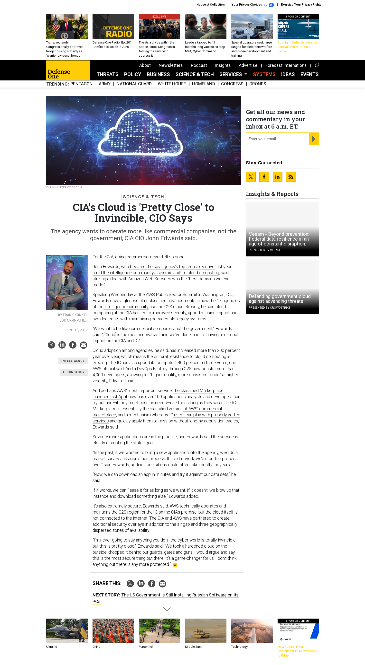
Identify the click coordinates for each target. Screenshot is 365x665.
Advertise (248, 65)
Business (158, 74)
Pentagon (81, 84)
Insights (223, 65)
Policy (132, 74)
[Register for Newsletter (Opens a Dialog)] (314, 139)
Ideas (288, 74)
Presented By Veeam (264, 250)
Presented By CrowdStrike (269, 307)
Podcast (199, 65)
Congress (232, 84)
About (145, 65)
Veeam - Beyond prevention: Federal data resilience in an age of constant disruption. (279, 239)
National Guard (134, 84)
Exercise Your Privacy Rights (301, 4)
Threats (108, 74)
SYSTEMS (264, 74)
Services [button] (231, 74)
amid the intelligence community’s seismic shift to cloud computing (156, 272)
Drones (258, 84)
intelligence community (126, 306)
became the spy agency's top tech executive (172, 266)
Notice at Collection (211, 4)
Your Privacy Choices (253, 5)
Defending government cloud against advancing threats (280, 298)
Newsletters (171, 65)
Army (105, 84)
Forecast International (286, 65)
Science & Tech (195, 74)
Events (309, 74)
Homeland (203, 84)
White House (172, 84)
